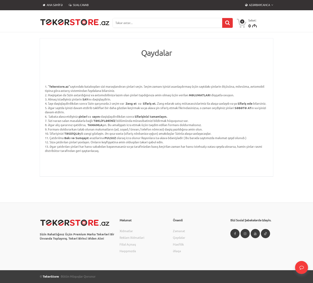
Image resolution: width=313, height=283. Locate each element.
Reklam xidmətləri (132, 237)
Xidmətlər (126, 231)
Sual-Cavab (79, 5)
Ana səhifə (53, 5)
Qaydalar (179, 237)
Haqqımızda (128, 251)
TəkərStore (51, 276)
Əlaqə (177, 251)
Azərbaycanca (258, 5)
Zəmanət (179, 231)
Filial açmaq (128, 244)
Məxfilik (178, 244)
